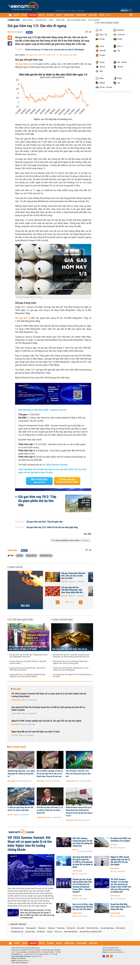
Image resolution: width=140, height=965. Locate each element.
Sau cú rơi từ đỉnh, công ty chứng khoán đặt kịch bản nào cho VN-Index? (82, 907)
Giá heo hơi (71, 928)
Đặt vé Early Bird (39, 480)
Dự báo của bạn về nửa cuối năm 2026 (67, 481)
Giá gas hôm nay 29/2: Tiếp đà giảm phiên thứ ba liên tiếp (37, 501)
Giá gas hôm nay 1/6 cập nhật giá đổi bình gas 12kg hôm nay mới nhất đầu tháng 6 (27, 676)
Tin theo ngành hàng (107, 22)
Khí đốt (25, 605)
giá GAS (19, 555)
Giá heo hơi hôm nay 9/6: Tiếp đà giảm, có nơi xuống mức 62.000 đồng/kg (70, 669)
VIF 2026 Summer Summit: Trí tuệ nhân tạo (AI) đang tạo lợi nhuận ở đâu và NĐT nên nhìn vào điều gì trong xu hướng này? (37, 914)
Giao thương (94, 20)
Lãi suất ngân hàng (107, 928)
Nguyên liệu (41, 20)
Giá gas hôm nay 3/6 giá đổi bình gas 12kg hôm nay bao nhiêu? (27, 662)
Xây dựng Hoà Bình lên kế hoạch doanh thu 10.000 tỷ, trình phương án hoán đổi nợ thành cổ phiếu (48, 708)
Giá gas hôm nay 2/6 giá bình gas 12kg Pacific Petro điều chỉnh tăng (27, 669)
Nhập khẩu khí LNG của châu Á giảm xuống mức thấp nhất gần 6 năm (64, 590)
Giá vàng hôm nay (17, 928)
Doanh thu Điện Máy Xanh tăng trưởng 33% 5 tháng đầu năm (121, 907)
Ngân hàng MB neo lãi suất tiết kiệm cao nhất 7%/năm (35, 731)
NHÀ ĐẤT (59, 15)
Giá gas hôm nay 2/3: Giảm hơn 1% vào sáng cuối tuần (51, 55)
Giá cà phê (80, 928)
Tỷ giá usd (41, 928)
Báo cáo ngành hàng (76, 20)
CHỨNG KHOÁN (69, 15)
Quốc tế (75, 850)
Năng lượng (27, 20)
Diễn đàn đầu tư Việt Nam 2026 (91, 932)
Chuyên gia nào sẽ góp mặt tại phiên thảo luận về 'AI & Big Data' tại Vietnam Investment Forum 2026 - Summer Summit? (82, 885)
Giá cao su (58, 932)
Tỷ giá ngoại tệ (31, 928)
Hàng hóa (14, 19)
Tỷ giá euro (61, 928)
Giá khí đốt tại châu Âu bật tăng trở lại (63, 574)
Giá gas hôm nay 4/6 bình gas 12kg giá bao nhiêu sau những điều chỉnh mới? (28, 656)
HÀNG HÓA (32, 15)
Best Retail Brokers (71, 932)
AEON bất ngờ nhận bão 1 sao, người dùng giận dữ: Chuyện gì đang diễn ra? (21, 773)
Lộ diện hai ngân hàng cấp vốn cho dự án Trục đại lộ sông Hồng (20, 808)
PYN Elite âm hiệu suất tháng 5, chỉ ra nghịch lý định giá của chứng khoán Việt (50, 810)
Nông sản (60, 20)
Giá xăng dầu (120, 928)
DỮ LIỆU (101, 15)
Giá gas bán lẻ (31, 555)
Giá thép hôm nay (17, 932)
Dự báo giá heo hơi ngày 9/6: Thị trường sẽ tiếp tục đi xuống (72, 676)
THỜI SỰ (16, 15)
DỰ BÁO (24, 15)
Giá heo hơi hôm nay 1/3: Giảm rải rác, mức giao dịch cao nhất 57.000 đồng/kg (54, 49)
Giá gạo (49, 932)
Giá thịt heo (41, 932)
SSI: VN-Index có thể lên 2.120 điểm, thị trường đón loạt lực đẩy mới (78, 773)
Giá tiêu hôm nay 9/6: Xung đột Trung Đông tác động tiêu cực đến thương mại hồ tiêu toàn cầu (71, 656)
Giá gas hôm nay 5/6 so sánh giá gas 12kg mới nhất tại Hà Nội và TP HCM (28, 648)
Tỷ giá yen (51, 928)
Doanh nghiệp (16, 713)
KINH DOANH (93, 15)
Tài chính (14, 735)
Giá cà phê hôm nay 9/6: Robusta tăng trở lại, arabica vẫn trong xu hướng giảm (70, 662)
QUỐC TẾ (41, 15)
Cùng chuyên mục (63, 619)
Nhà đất (10, 815)
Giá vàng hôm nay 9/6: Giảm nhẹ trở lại (69, 649)
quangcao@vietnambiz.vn (116, 952)
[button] (58, 602)
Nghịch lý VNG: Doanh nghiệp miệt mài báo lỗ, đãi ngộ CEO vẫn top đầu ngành (46, 721)
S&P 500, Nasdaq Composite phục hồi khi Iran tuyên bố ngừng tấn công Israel (82, 842)
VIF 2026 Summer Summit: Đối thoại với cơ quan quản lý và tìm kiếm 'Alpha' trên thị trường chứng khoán (48, 695)
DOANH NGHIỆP (81, 15)
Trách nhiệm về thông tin (19, 963)
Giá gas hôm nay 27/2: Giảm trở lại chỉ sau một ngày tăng (52, 527)
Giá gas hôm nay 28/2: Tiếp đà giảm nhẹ (45, 522)
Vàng (51, 20)
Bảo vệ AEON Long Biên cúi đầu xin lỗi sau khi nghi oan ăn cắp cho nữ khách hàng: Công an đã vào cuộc (50, 773)
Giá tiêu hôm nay (92, 928)
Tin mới (16, 689)
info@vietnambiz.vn (22, 960)
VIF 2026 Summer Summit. (55, 464)
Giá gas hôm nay (23, 64)
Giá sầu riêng (30, 932)
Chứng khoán (16, 700)
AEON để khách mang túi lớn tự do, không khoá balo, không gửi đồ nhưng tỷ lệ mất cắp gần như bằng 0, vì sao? (79, 811)
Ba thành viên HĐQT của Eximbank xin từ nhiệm (121, 839)
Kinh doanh (15, 724)
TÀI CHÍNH (50, 15)
